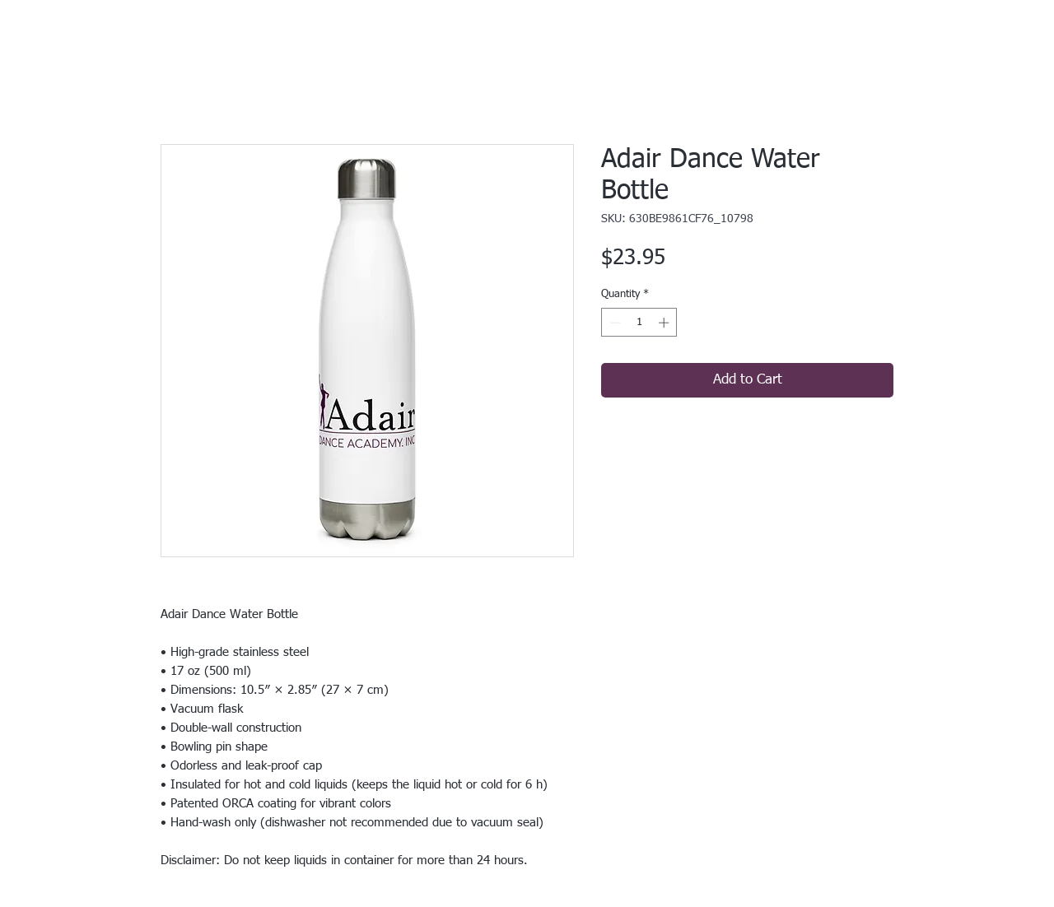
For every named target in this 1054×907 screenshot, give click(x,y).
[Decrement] (613, 323)
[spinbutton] (639, 323)
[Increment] (665, 323)
